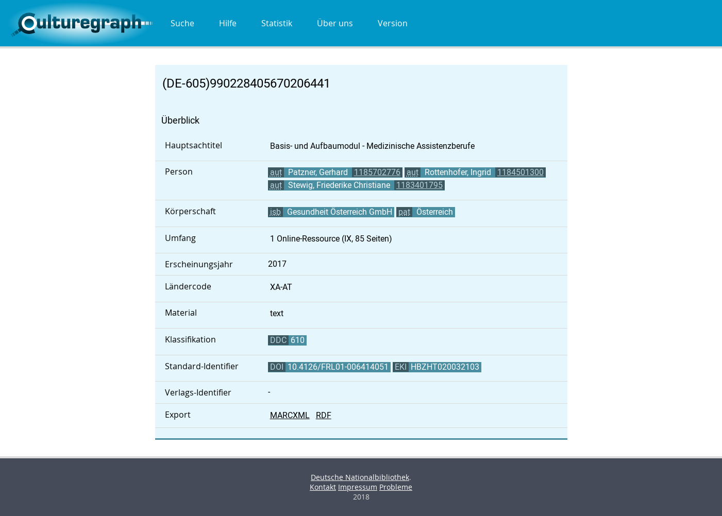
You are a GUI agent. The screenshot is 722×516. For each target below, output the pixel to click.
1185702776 (377, 172)
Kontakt (323, 487)
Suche (182, 23)
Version (393, 23)
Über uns (335, 23)
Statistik (276, 23)
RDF (323, 415)
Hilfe (228, 23)
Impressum (357, 487)
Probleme (395, 487)
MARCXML (290, 415)
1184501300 (520, 172)
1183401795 (419, 185)
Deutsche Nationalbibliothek (360, 477)
